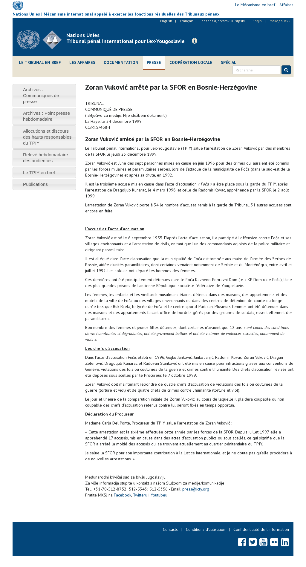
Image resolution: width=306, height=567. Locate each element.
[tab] (44, 95)
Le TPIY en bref (39, 172)
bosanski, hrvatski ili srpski (223, 21)
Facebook (122, 495)
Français (187, 21)
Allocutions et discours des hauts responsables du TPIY (47, 136)
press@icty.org (195, 489)
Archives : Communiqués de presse (41, 95)
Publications (35, 184)
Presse (154, 62)
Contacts (170, 529)
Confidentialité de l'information (261, 529)
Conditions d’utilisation (205, 529)
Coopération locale (190, 62)
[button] (194, 41)
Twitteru (140, 495)
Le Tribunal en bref (40, 62)
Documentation (121, 62)
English (166, 21)
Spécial (228, 62)
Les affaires (82, 62)
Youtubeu (159, 495)
